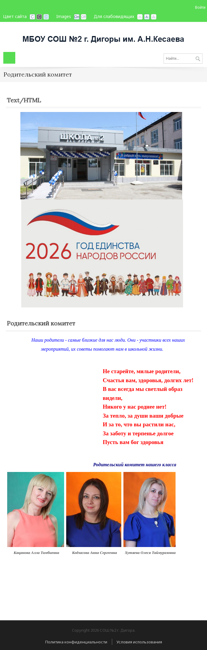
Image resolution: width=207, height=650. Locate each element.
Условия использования (139, 642)
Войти (200, 7)
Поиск (198, 59)
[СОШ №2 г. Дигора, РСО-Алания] (104, 36)
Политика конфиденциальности (76, 642)
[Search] (183, 58)
